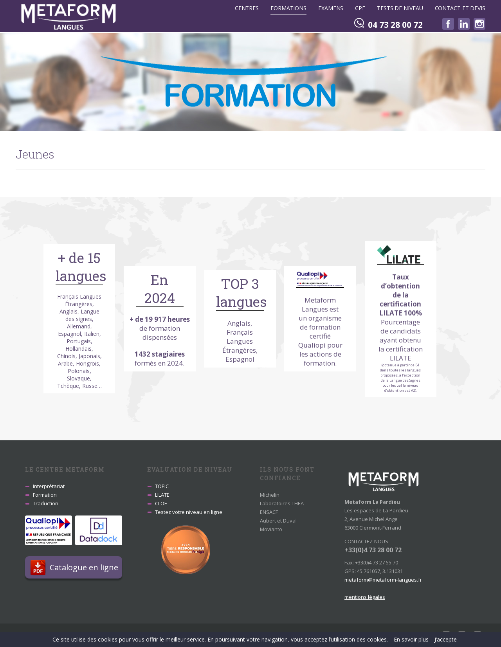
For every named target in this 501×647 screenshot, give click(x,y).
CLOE (161, 503)
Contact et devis (460, 8)
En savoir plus (411, 639)
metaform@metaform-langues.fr (383, 579)
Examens (330, 8)
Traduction (45, 503)
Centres (247, 8)
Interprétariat (49, 486)
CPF (360, 8)
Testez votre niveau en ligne (188, 511)
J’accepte (445, 639)
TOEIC (162, 486)
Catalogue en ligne (86, 567)
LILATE (162, 494)
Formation (45, 494)
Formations (288, 8)
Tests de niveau (400, 8)
